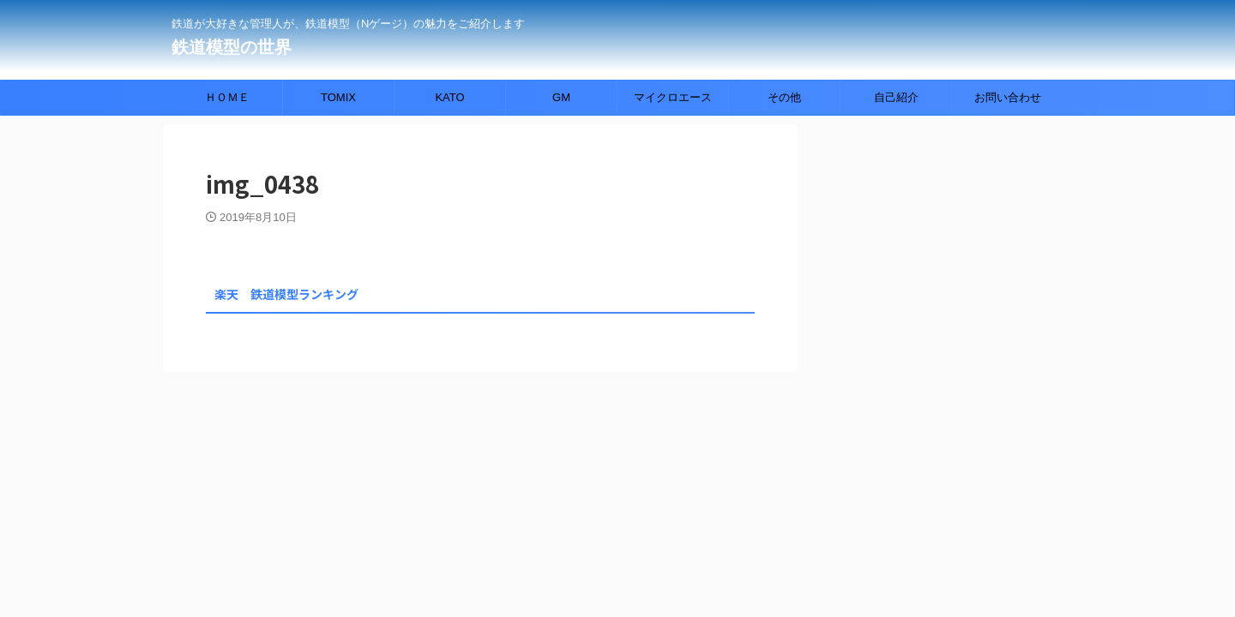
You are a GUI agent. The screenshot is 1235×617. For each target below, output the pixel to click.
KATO (449, 97)
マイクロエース (673, 97)
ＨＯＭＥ (227, 97)
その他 (784, 97)
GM (561, 97)
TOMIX (338, 97)
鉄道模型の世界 (232, 47)
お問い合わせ (1007, 97)
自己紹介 (896, 97)
